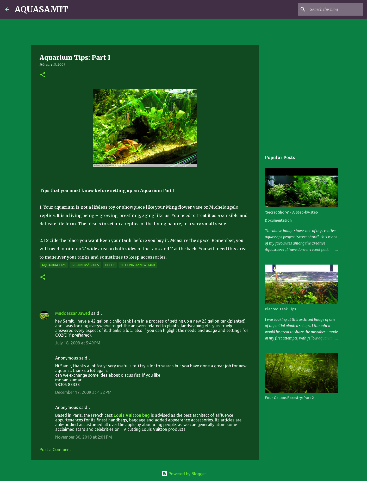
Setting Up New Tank (138, 265)
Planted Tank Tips (280, 309)
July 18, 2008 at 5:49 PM (77, 343)
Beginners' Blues (85, 265)
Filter (110, 265)
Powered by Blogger (183, 473)
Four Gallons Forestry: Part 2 (289, 398)
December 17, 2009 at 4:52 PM (83, 392)
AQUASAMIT (41, 9)
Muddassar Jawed (72, 313)
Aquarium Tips (54, 265)
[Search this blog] (335, 9)
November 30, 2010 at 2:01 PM (83, 437)
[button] (43, 75)
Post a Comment (55, 449)
